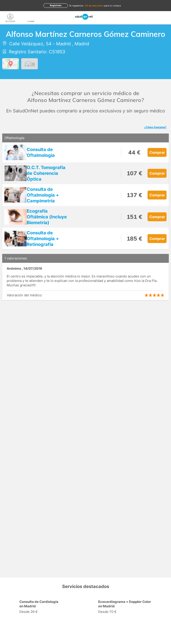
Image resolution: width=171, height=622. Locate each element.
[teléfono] (30, 16)
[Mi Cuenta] (10, 16)
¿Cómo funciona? (155, 127)
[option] (46, 607)
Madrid (63, 43)
